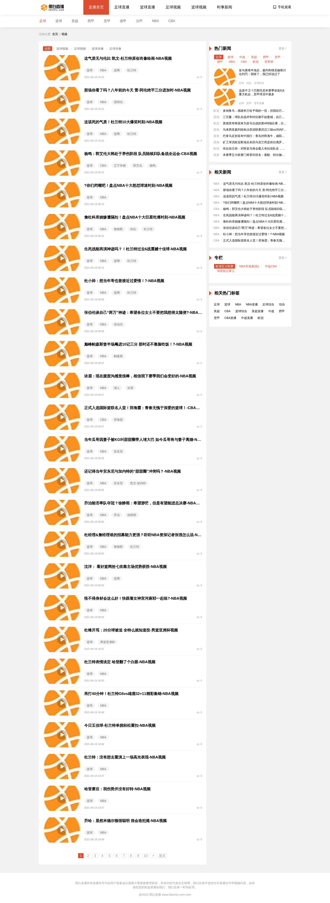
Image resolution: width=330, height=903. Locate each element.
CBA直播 (230, 318)
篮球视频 (198, 7)
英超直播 (257, 311)
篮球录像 (98, 48)
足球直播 (121, 7)
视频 (64, 34)
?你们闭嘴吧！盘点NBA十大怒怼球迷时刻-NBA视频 (257, 202)
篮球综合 (241, 311)
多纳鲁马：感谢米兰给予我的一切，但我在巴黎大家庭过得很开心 (265, 110)
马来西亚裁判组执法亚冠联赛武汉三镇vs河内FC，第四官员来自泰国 (267, 129)
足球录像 (115, 48)
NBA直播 (252, 304)
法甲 (139, 21)
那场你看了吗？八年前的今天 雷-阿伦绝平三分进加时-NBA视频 (264, 190)
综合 (248, 83)
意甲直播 (259, 103)
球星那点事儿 (226, 271)
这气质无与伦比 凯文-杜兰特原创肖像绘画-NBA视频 (257, 183)
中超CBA (271, 266)
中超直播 (247, 318)
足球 (42, 21)
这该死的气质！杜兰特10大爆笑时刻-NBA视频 (253, 196)
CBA (171, 21)
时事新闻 (224, 7)
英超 (75, 21)
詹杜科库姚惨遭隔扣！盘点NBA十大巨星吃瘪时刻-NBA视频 (262, 221)
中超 (242, 57)
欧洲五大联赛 (224, 266)
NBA (155, 21)
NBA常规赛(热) (249, 266)
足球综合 (259, 83)
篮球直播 (147, 7)
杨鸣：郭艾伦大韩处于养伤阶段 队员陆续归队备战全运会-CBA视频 (266, 209)
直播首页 (96, 7)
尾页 (162, 856)
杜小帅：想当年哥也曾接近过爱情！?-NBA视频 (254, 234)
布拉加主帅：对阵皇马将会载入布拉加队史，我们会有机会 (261, 148)
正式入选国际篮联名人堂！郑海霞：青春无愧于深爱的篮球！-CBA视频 (269, 240)
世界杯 (269, 61)
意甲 (107, 21)
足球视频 (173, 7)
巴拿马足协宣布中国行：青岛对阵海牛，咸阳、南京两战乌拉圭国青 (267, 136)
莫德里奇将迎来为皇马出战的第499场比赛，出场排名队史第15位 (265, 123)
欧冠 (256, 61)
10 (146, 856)
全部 (48, 48)
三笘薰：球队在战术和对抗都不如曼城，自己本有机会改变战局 (264, 117)
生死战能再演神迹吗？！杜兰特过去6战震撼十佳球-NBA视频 (262, 215)
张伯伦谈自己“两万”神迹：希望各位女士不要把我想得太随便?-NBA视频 (269, 227)
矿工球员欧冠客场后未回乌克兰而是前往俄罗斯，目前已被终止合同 (267, 142)
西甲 (91, 21)
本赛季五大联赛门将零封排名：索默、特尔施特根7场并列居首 (263, 154)
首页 (55, 34)
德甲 (123, 21)
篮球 (58, 21)
